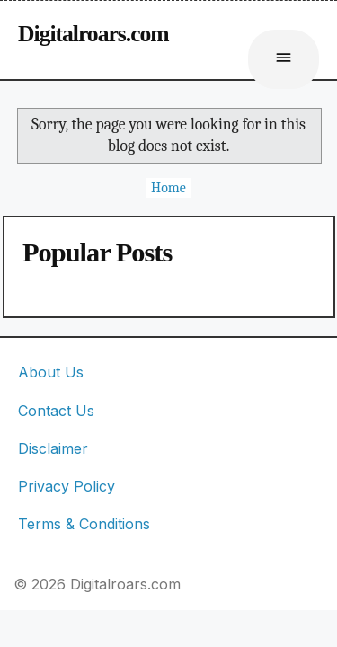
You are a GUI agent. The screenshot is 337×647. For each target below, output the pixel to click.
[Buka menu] (283, 59)
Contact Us (56, 411)
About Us (51, 372)
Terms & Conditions (84, 524)
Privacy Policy (66, 486)
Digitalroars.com (93, 34)
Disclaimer (53, 448)
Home (168, 188)
